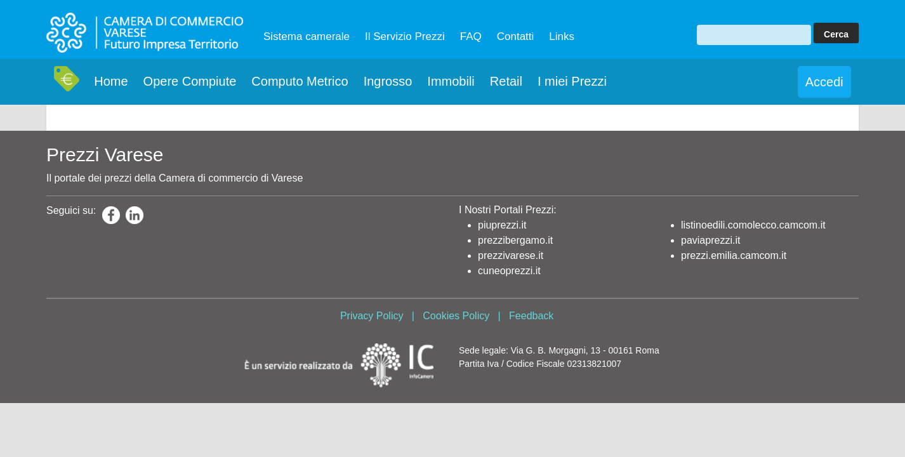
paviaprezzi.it (710, 240)
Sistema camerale (306, 36)
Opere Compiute (190, 81)
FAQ (471, 36)
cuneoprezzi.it (509, 270)
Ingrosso (388, 81)
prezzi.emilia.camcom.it (733, 255)
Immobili (450, 81)
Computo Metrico (299, 81)
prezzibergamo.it (515, 240)
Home (111, 81)
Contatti (515, 36)
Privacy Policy (372, 315)
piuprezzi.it (502, 225)
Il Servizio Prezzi (405, 36)
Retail (506, 81)
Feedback (531, 315)
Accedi (824, 82)
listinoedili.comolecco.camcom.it (753, 225)
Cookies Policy (456, 315)
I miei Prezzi (572, 81)
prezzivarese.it (510, 255)
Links (561, 36)
